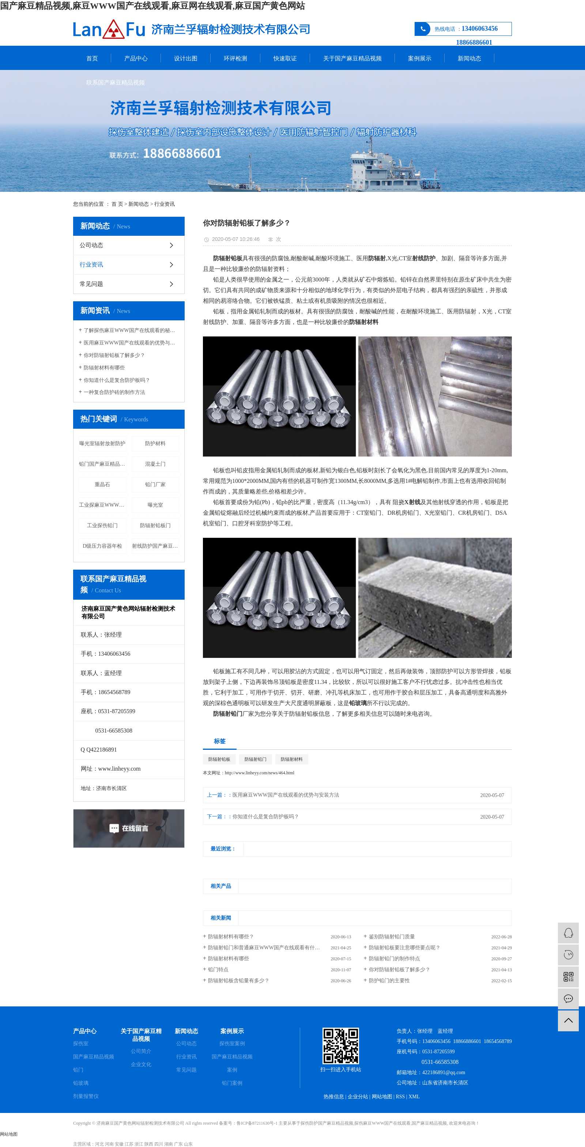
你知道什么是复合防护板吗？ (266, 816)
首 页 (117, 204)
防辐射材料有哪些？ (231, 936)
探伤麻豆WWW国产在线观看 (382, 1123)
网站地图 (382, 1096)
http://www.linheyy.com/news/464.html (259, 772)
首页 (92, 58)
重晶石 (102, 484)
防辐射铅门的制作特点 (394, 958)
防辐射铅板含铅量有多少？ (238, 980)
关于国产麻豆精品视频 (352, 58)
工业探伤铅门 (102, 525)
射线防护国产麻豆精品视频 (156, 546)
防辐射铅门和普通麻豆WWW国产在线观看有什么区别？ (271, 947)
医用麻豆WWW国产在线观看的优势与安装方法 (131, 343)
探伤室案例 (232, 1043)
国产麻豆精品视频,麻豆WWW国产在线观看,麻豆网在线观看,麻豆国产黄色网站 (152, 6)
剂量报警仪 (86, 1096)
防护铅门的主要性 (389, 980)
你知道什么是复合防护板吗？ (117, 380)
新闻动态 (469, 58)
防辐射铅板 (219, 759)
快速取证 (285, 58)
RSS (400, 1096)
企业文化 (141, 1064)
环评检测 (235, 58)
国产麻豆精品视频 (93, 1057)
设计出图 (185, 58)
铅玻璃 (80, 1083)
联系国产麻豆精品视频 (115, 82)
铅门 (78, 1070)
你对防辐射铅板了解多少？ (399, 969)
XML (414, 1096)
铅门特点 (218, 969)
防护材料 (155, 443)
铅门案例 (232, 1083)
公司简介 (141, 1051)
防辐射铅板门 (155, 525)
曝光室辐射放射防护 (102, 443)
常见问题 (91, 284)
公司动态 (91, 245)
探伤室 (80, 1043)
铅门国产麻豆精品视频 (103, 464)
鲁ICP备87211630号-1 (257, 1123)
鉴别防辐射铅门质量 (392, 936)
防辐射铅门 (256, 759)
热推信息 (334, 1096)
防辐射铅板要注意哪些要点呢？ (405, 947)
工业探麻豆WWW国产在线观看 (103, 505)
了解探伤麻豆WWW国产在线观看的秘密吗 (131, 330)
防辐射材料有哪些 (104, 367)
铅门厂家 (155, 484)
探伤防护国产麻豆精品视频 (327, 1123)
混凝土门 (155, 464)
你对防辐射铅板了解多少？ (114, 355)
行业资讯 (164, 204)
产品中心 (136, 58)
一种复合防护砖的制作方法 (114, 392)
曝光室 (155, 505)
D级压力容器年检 (102, 546)
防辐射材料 (292, 759)
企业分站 (358, 1096)
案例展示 (419, 58)
